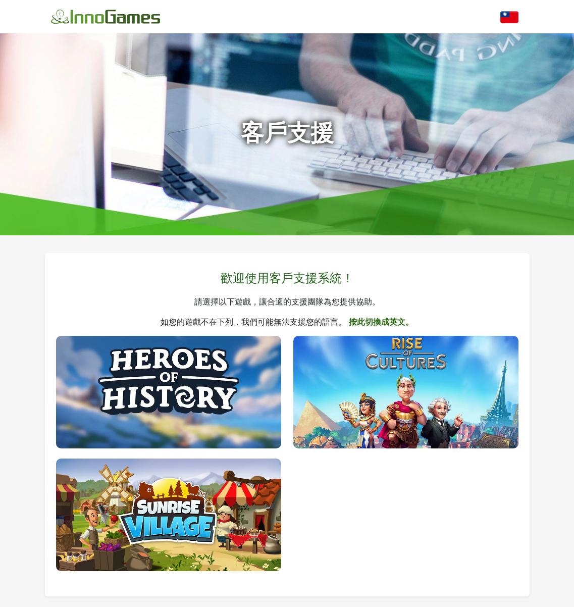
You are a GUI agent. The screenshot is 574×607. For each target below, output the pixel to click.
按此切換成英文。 (381, 321)
